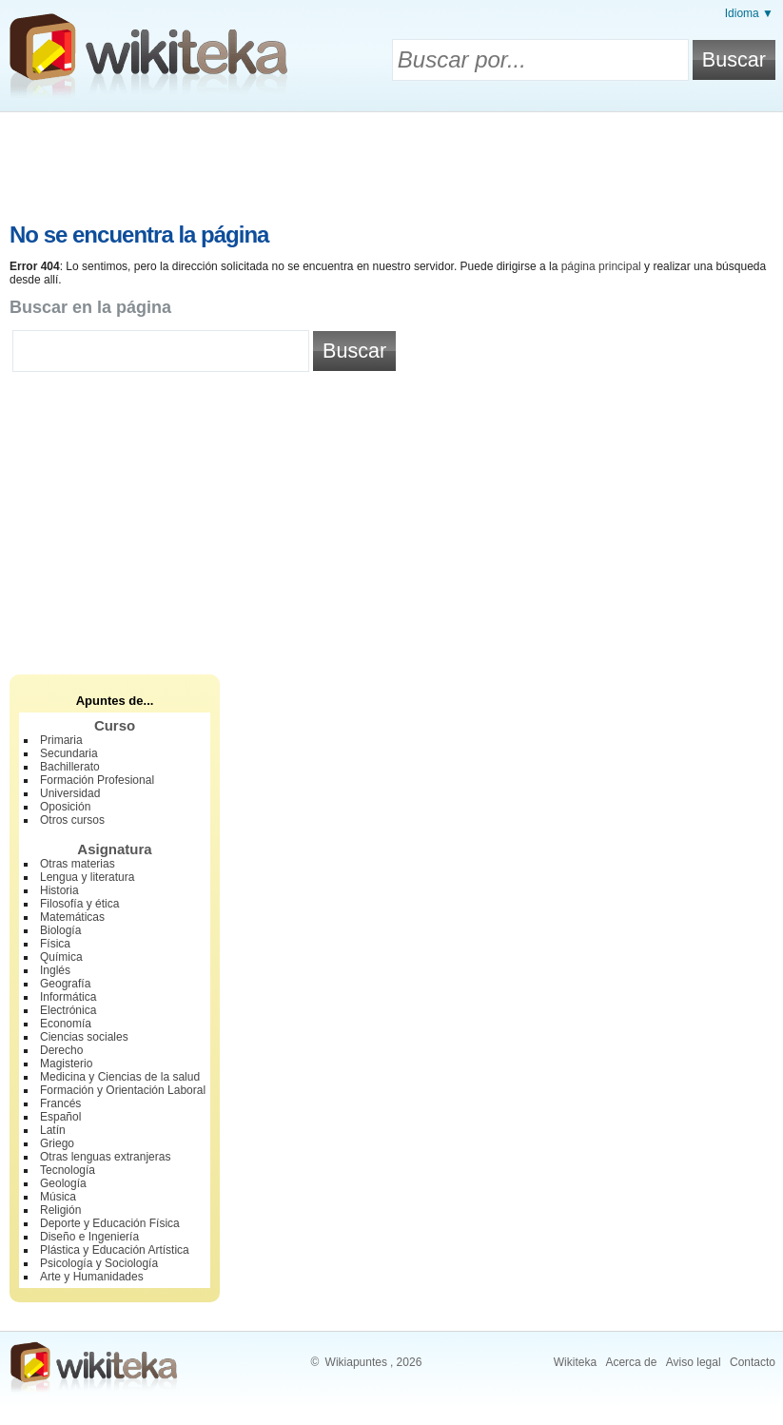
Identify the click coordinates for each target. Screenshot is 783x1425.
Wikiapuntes (356, 1362)
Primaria (61, 740)
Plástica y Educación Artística (114, 1250)
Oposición (65, 806)
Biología (60, 930)
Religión (60, 1210)
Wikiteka (575, 1362)
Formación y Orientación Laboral (123, 1090)
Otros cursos (72, 820)
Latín (53, 1130)
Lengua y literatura (87, 877)
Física (55, 943)
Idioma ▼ (749, 13)
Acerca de (630, 1362)
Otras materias (77, 863)
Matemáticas (72, 917)
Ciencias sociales (84, 1037)
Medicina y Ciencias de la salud (120, 1076)
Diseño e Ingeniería (89, 1236)
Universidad (70, 793)
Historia (59, 890)
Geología (63, 1183)
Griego (57, 1143)
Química (61, 957)
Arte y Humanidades (92, 1276)
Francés (60, 1103)
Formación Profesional (97, 780)
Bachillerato (70, 766)
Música (58, 1196)
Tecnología (67, 1170)
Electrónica (68, 1010)
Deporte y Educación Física (110, 1223)
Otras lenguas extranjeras (105, 1156)
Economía (65, 1023)
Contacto (752, 1362)
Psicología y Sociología (99, 1263)
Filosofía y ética (79, 903)
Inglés (55, 970)
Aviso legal (693, 1362)
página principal (601, 266)
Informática (68, 997)
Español (60, 1116)
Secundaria (69, 753)
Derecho (61, 1050)
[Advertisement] (392, 164)
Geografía (65, 983)
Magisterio (66, 1063)
